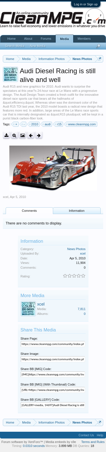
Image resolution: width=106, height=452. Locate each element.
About (28, 38)
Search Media (14, 46)
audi (47, 124)
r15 (58, 124)
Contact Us (86, 435)
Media (64, 39)
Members (84, 38)
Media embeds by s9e (61, 442)
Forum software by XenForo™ (22, 442)
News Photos (76, 249)
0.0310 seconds (34, 445)
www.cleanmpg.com (81, 124)
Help (100, 435)
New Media (38, 46)
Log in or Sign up (86, 4)
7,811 (82, 309)
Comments (29, 210)
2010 (34, 124)
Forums (46, 38)
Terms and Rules (93, 442)
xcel (5, 197)
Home (11, 38)
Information (77, 210)
